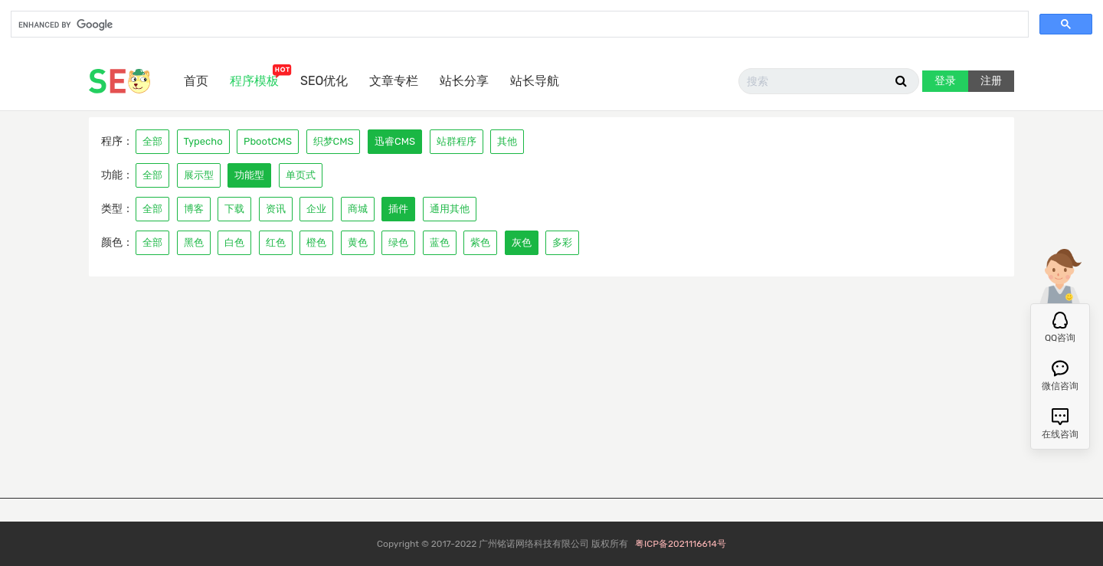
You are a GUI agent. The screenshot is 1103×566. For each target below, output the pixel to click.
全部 (152, 141)
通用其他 (450, 208)
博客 (194, 208)
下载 (234, 208)
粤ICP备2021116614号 (680, 543)
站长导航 (534, 81)
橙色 (316, 242)
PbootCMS (268, 141)
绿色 (398, 242)
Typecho (203, 141)
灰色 (522, 242)
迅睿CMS (395, 141)
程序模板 (254, 81)
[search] (518, 25)
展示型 (199, 175)
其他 (507, 141)
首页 (196, 81)
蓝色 (440, 242)
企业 (316, 208)
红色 (276, 242)
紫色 (480, 242)
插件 (398, 208)
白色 (234, 242)
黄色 (358, 242)
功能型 (249, 175)
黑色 (194, 242)
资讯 (276, 208)
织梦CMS (333, 141)
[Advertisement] (551, 391)
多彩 (562, 242)
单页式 (301, 175)
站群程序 (456, 141)
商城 (358, 208)
